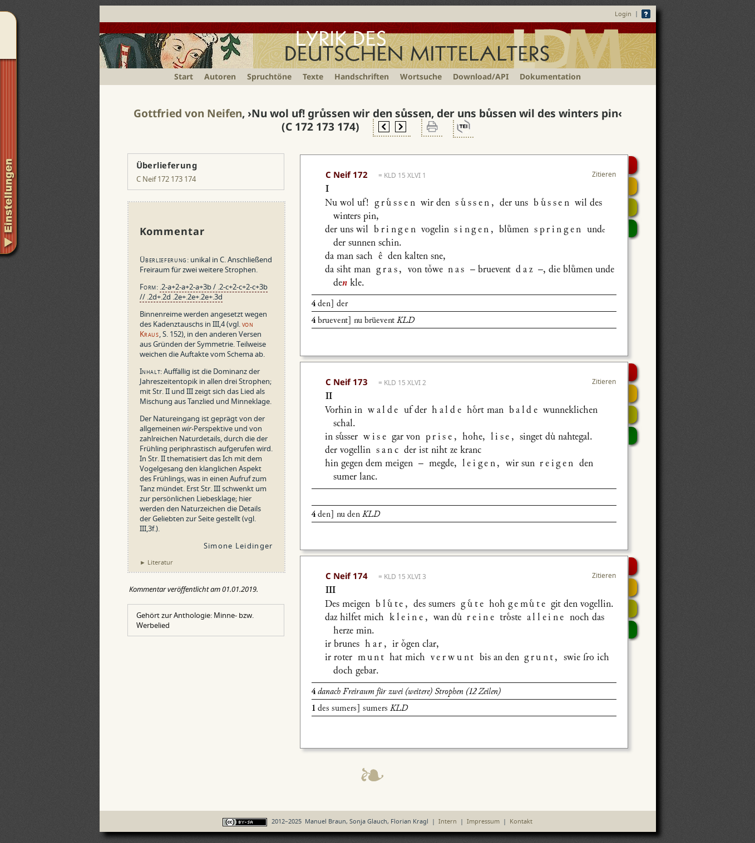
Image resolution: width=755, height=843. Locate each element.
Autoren (220, 76)
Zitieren (604, 174)
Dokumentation (550, 76)
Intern (447, 821)
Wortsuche (421, 76)
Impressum (483, 821)
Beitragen (633, 228)
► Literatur (156, 562)
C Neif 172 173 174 (166, 179)
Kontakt (521, 821)
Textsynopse (633, 207)
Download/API (481, 76)
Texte (313, 76)
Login (623, 13)
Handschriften (361, 76)
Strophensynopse (633, 186)
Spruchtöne (269, 76)
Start (183, 76)
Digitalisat (633, 165)
